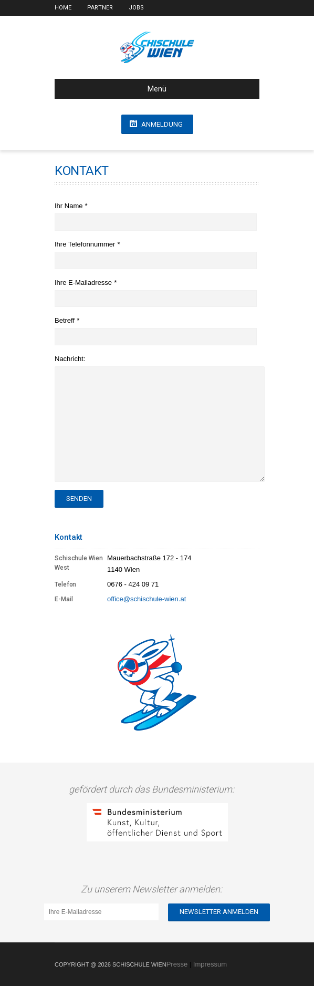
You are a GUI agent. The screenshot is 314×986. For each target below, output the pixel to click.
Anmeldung (162, 124)
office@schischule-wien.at (146, 599)
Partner (100, 7)
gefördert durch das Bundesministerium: (153, 789)
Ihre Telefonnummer (86, 244)
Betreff (66, 320)
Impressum (210, 964)
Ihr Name (70, 206)
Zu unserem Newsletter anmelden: (153, 889)
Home (63, 7)
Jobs (136, 7)
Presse (176, 964)
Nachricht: (70, 359)
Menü (114, 89)
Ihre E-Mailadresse (84, 282)
